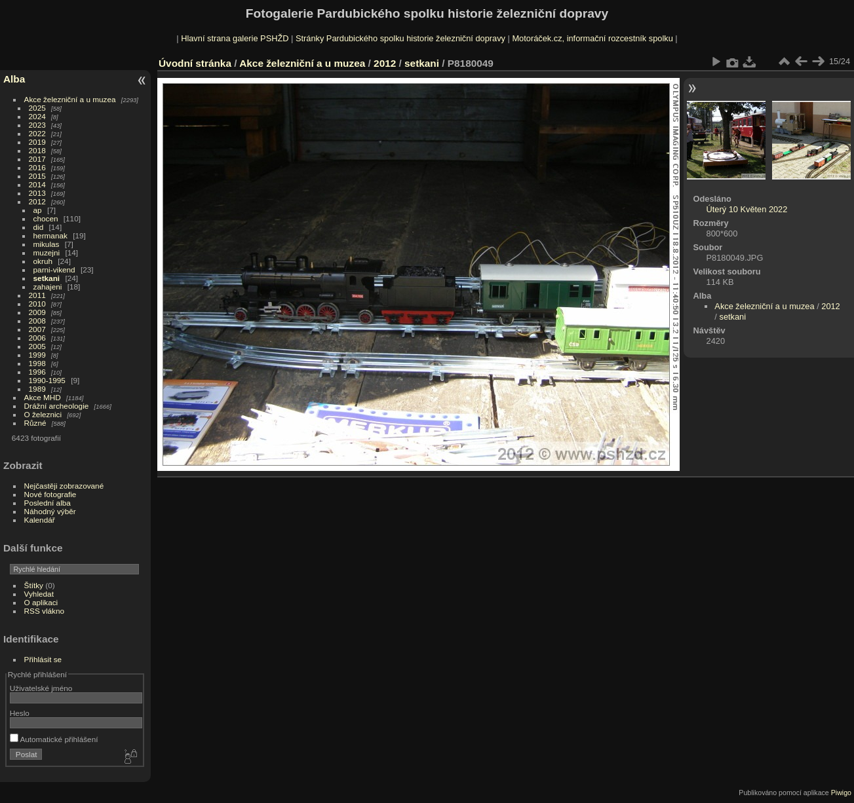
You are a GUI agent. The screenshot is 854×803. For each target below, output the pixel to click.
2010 (37, 303)
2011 (37, 295)
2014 (37, 184)
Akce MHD (42, 397)
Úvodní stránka (195, 63)
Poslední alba (47, 502)
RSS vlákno (44, 611)
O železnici (43, 414)
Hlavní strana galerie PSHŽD (234, 38)
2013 (37, 193)
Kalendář (39, 519)
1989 (37, 388)
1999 (37, 354)
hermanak (50, 235)
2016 (37, 167)
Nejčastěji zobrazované (64, 485)
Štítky (33, 585)
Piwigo (841, 792)
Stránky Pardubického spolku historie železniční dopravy (400, 38)
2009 (37, 312)
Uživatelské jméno (41, 688)
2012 (37, 201)
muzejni (46, 252)
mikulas (46, 244)
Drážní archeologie (56, 406)
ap (37, 210)
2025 (37, 107)
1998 (37, 363)
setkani (46, 278)
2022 (37, 133)
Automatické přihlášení (54, 739)
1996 (37, 371)
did (38, 227)
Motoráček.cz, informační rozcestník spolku (592, 38)
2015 (37, 176)
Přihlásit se (43, 659)
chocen (45, 218)
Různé (35, 423)
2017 (37, 159)
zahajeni (47, 286)
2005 (37, 346)
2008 (37, 320)
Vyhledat (39, 593)
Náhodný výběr (50, 511)
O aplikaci (41, 602)
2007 (37, 329)
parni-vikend (54, 269)
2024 (37, 116)
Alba (14, 78)
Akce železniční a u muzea (70, 99)
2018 (37, 150)
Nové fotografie (50, 494)
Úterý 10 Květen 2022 (747, 209)
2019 (37, 142)
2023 (37, 125)
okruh (42, 261)
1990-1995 (47, 380)
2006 (37, 337)
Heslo (19, 713)
